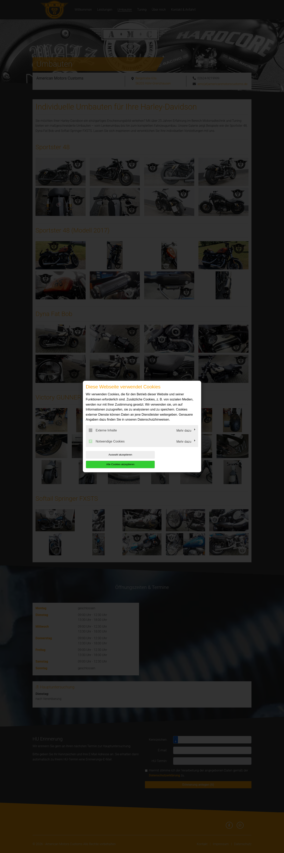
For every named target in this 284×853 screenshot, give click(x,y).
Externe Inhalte (103, 435)
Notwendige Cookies (107, 446)
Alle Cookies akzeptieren (173, 459)
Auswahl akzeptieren (111, 459)
